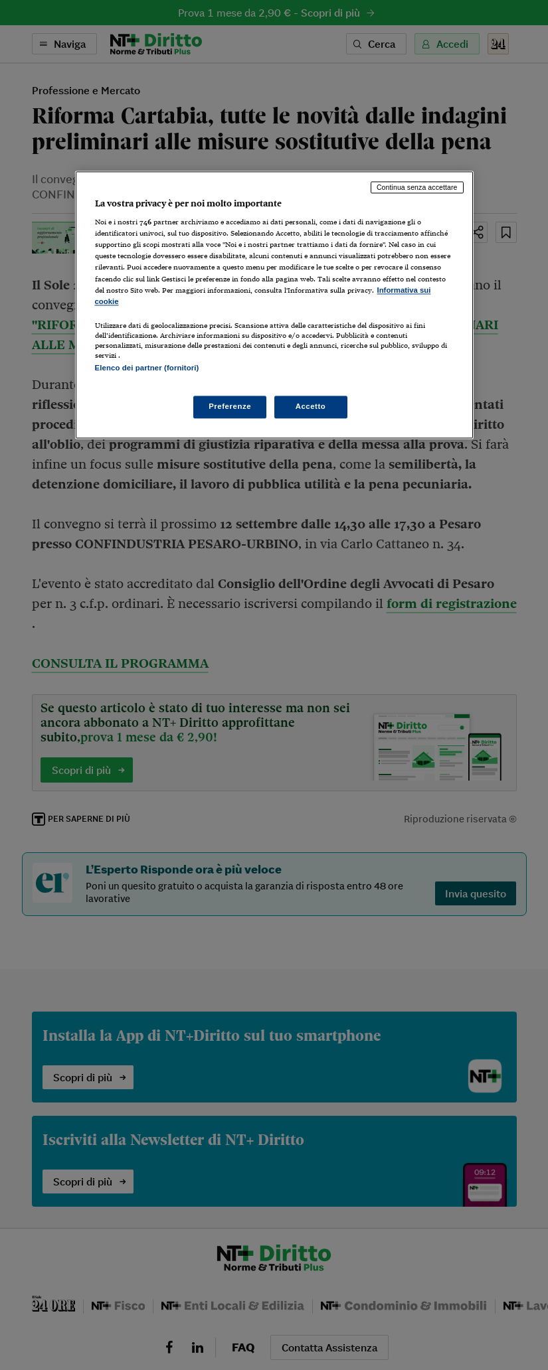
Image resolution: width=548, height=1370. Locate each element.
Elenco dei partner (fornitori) (147, 368)
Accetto (311, 406)
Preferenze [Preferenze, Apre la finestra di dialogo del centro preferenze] (230, 406)
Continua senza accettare (417, 187)
